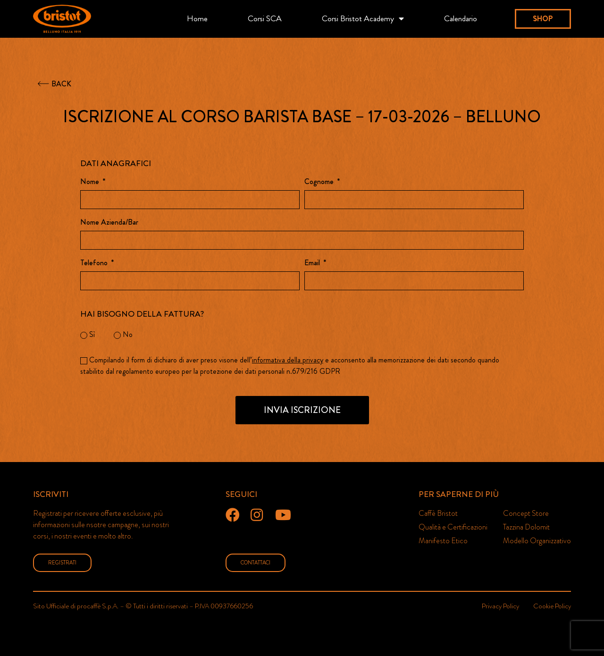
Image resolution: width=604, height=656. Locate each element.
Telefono (94, 263)
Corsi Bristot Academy (363, 19)
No (128, 334)
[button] (543, 19)
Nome (90, 182)
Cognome (320, 182)
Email (313, 263)
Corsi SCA (265, 19)
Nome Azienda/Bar (109, 223)
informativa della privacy (287, 359)
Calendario (460, 19)
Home (197, 19)
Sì (92, 334)
